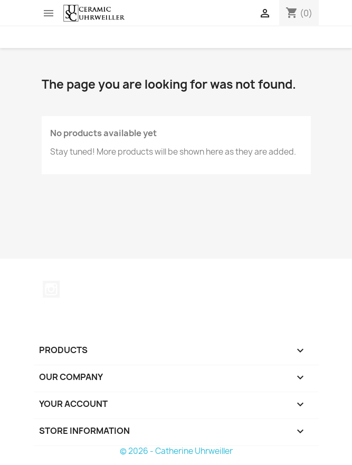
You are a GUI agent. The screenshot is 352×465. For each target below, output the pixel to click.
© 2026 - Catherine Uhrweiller (176, 451)
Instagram (51, 289)
